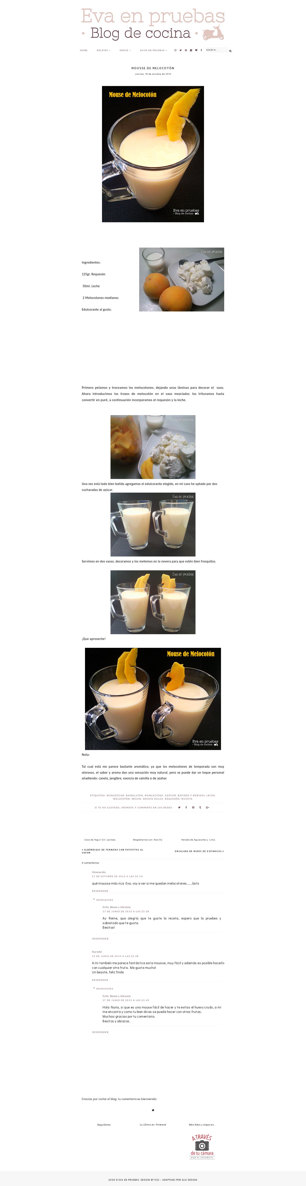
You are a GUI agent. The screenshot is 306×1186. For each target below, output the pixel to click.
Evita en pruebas (152, 50)
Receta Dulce (153, 798)
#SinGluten (134, 795)
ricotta (187, 798)
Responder (100, 891)
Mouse (137, 798)
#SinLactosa (154, 795)
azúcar (170, 795)
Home (84, 50)
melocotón (121, 798)
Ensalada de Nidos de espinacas (198, 851)
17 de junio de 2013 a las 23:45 (126, 1000)
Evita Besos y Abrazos (117, 907)
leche (211, 795)
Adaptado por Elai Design (179, 1180)
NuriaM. (97, 951)
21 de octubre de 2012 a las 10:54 (117, 876)
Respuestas (104, 900)
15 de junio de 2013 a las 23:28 (115, 956)
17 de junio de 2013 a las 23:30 (126, 911)
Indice (124, 50)
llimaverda (99, 872)
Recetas (102, 50)
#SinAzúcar (115, 795)
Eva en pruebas (129, 1180)
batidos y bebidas (191, 795)
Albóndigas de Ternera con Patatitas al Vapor (112, 851)
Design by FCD (150, 1180)
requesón (172, 798)
